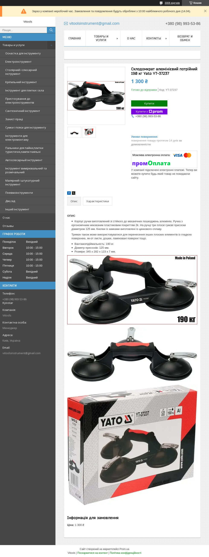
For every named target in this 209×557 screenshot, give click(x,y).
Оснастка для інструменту (23, 53)
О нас (6, 217)
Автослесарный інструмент (23, 160)
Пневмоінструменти (19, 193)
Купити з (149, 112)
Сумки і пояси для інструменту (25, 127)
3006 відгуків (172, 2)
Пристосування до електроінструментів (19, 100)
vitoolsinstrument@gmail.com (22, 353)
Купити (149, 103)
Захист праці (14, 119)
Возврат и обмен (185, 38)
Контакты (153, 38)
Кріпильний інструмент (21, 82)
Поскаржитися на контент (92, 552)
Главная (74, 38)
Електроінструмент (18, 61)
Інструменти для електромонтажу (17, 137)
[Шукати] (51, 30)
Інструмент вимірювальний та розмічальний (26, 170)
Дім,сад (10, 201)
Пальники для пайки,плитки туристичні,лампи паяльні (24, 150)
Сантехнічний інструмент (22, 111)
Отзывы (8, 226)
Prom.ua (124, 549)
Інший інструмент (17, 209)
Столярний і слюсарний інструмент (21, 72)
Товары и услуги (14, 45)
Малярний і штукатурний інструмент (22, 182)
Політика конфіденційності (125, 552)
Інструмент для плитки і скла (24, 90)
